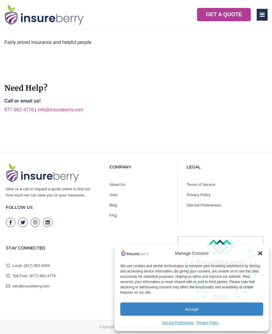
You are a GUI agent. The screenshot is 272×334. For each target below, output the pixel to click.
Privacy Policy (208, 323)
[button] (260, 253)
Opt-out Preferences (178, 323)
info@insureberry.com (61, 109)
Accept (191, 309)
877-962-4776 (19, 109)
